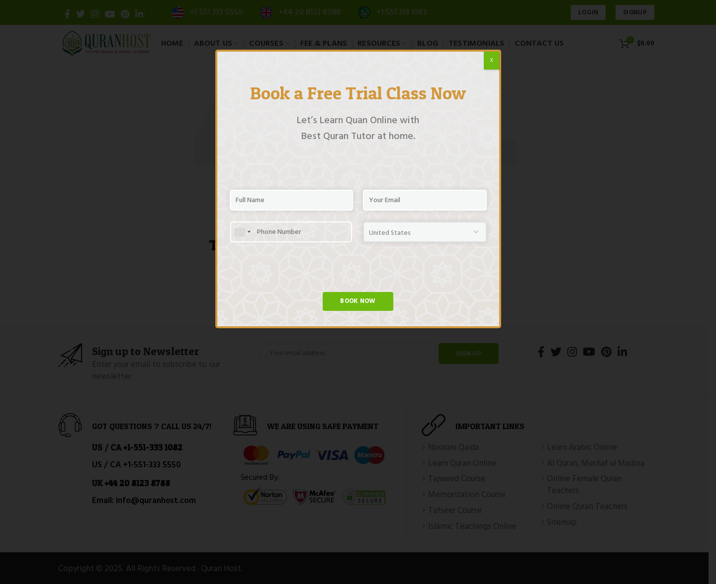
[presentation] (305, 272)
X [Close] (491, 61)
